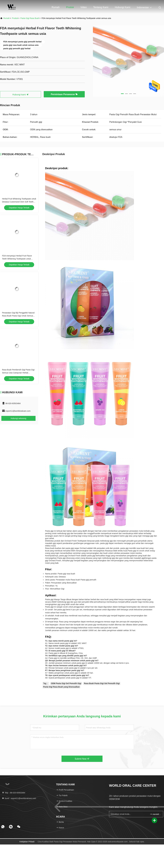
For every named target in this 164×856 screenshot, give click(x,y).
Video (83, 7)
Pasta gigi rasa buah (29, 18)
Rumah (56, 7)
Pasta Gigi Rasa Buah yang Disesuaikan (61, 687)
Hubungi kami (122, 7)
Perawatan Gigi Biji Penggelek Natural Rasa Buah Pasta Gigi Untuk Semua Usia (18, 316)
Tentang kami (100, 7)
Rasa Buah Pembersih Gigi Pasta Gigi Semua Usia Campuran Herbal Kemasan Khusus (18, 373)
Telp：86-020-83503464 (13, 793)
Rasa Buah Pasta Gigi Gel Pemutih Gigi (102, 683)
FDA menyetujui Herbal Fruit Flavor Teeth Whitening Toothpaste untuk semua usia (17, 259)
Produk (70, 7)
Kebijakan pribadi (27, 842)
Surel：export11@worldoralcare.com (19, 798)
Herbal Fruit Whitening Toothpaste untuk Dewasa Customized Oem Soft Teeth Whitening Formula (19, 202)
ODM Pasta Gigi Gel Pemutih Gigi (66, 683)
